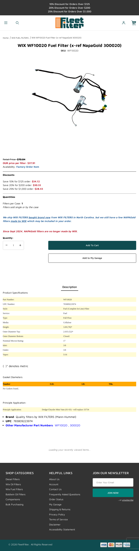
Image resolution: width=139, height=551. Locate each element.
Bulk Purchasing (14, 504)
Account (53, 484)
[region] (69, 149)
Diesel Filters (13, 479)
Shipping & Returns (59, 509)
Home (6, 37)
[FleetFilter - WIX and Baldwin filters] (69, 22)
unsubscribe (127, 500)
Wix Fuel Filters (14, 489)
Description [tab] (69, 286)
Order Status (56, 499)
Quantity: (8, 237)
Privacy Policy (57, 514)
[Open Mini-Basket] (135, 23)
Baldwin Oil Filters (15, 494)
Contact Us (55, 489)
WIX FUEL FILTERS (20, 37)
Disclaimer (54, 524)
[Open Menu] (6, 23)
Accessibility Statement (62, 529)
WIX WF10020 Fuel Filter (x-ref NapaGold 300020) (56, 37)
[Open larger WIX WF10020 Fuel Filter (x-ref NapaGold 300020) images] (69, 97)
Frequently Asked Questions (64, 494)
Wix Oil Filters (13, 484)
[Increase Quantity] (20, 245)
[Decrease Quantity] (6, 245)
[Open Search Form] (17, 23)
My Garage (55, 504)
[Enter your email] (113, 482)
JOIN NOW (113, 492)
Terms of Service (58, 519)
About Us (54, 479)
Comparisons (13, 499)
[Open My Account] (123, 23)
